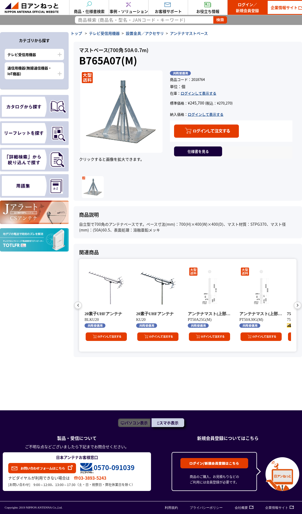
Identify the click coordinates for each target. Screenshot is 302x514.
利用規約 (171, 508)
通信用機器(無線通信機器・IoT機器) (29, 70)
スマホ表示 (168, 422)
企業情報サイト (276, 508)
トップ (76, 33)
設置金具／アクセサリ (145, 33)
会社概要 (241, 508)
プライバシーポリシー (206, 508)
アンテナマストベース (189, 33)
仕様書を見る (198, 151)
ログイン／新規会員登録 (247, 7)
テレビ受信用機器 (21, 54)
